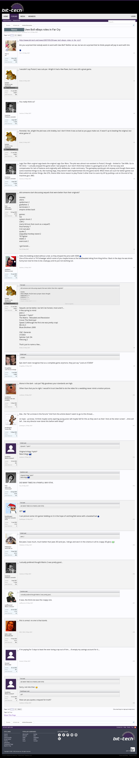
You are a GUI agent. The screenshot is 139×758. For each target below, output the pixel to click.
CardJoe (7, 115)
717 (16, 434)
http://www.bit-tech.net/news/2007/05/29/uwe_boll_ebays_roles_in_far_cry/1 (50, 40)
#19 (134, 661)
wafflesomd (8, 605)
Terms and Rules (123, 755)
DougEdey (8, 368)
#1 (134, 53)
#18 (134, 632)
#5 (134, 179)
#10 (134, 395)
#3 (134, 113)
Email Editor (7, 739)
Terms (6, 741)
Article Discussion (16, 32)
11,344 (15, 121)
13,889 (15, 374)
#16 (134, 574)
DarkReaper (8, 516)
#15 (134, 545)
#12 (134, 457)
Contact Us (119, 727)
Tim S (28, 32)
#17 (134, 603)
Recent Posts (16, 20)
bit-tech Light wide (8, 727)
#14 (134, 519)
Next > (19, 35)
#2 (134, 81)
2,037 (15, 276)
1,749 (15, 524)
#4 (134, 142)
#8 (134, 347)
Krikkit (7, 83)
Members (32, 16)
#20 (134, 703)
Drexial (7, 663)
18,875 (15, 60)
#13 (134, 486)
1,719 (15, 611)
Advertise (7, 742)
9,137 (15, 640)
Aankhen (8, 456)
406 (16, 463)
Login (133, 16)
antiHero (7, 269)
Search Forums (7, 20)
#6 (134, 249)
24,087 (15, 92)
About (6, 736)
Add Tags (9, 712)
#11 (134, 425)
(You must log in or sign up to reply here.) (124, 709)
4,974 (15, 553)
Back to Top (7, 746)
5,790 (15, 214)
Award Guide (8, 737)
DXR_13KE (8, 634)
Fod (6, 206)
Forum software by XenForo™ (17, 755)
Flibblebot (8, 547)
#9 (134, 366)
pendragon (8, 427)
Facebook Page (8, 744)
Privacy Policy (133, 755)
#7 (134, 267)
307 (16, 669)
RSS (135, 727)
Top (132, 727)
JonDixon (8, 397)
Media (22, 16)
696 (16, 405)
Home (6, 16)
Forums (14, 16)
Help (125, 727)
